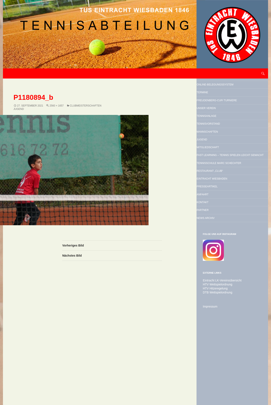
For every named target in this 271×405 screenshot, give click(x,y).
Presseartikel (220, 251)
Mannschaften (220, 163)
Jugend (211, 174)
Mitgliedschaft (221, 184)
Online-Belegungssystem (224, 89)
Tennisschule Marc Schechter (226, 215)
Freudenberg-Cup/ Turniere (225, 117)
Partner (213, 283)
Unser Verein (218, 131)
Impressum (209, 382)
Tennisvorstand (222, 152)
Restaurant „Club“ (224, 229)
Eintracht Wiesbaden (228, 240)
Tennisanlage (219, 141)
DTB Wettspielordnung (215, 369)
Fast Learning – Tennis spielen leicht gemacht (231, 198)
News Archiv (217, 294)
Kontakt (212, 272)
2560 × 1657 (56, 105)
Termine (212, 103)
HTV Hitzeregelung (213, 365)
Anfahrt (212, 261)
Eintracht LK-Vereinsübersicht (219, 357)
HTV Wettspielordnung (215, 361)
